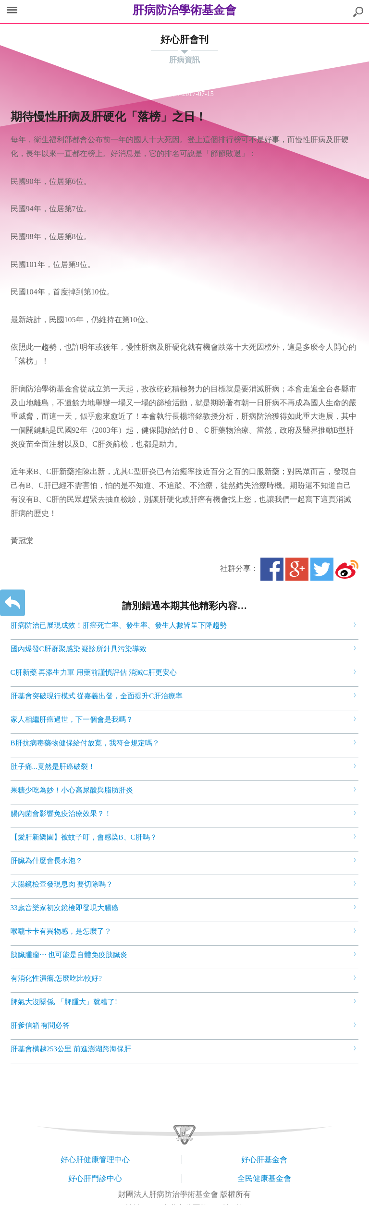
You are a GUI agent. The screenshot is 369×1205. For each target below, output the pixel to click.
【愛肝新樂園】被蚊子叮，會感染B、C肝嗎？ (84, 837)
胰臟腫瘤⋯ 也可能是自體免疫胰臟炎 (69, 955)
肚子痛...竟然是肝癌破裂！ (53, 766)
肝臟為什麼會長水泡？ (47, 860)
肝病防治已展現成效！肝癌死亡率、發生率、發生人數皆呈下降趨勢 (119, 625)
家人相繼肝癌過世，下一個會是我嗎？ (72, 719)
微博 (346, 569)
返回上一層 (12, 602)
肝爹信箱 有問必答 (40, 1025)
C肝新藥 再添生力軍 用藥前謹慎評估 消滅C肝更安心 (94, 672)
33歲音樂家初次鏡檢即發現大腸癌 (65, 908)
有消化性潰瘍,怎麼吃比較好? (56, 978)
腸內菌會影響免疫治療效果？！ (61, 813)
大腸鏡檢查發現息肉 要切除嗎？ (62, 884)
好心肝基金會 (264, 1160)
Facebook (271, 569)
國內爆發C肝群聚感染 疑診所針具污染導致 (79, 649)
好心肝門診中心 (95, 1178)
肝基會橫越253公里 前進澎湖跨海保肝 (71, 1049)
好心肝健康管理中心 (95, 1160)
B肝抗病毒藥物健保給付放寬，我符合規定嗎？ (85, 743)
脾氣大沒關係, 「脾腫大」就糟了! (64, 1002)
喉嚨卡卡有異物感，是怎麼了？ (61, 931)
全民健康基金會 (264, 1178)
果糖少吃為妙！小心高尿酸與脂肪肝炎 (72, 790)
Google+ (296, 569)
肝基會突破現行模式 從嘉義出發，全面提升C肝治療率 (97, 696)
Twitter (321, 569)
